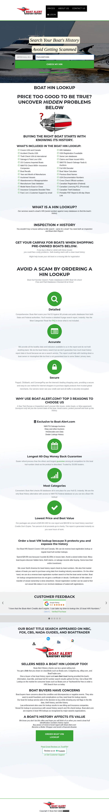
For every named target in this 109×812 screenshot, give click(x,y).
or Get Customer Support (54, 759)
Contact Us (75, 10)
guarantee (61, 465)
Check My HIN (54, 68)
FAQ (53, 325)
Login (48, 16)
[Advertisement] (54, 776)
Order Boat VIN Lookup (54, 739)
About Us (60, 10)
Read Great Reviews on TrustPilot (54, 751)
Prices (48, 10)
